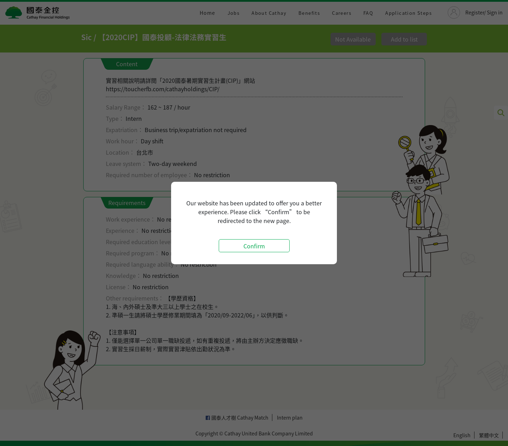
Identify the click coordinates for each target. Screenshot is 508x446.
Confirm (254, 246)
